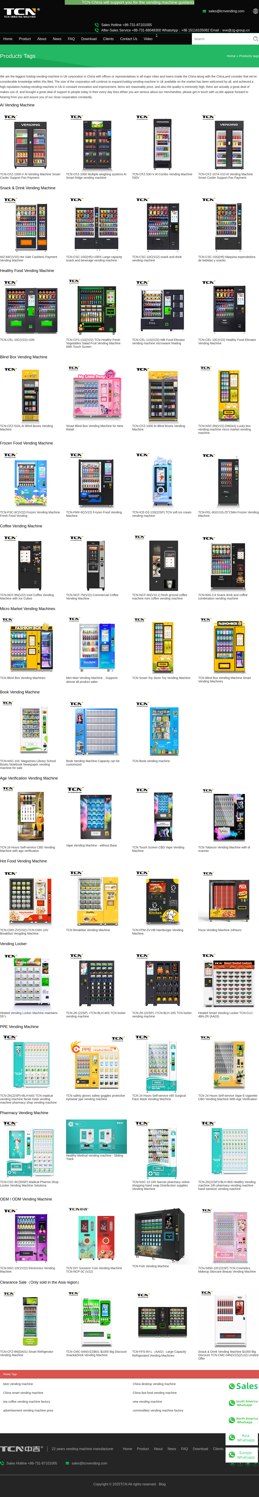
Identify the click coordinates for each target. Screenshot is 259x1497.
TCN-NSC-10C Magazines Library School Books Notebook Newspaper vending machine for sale (28, 764)
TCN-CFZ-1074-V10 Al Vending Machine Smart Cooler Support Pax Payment (225, 175)
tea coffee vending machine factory (26, 1401)
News (57, 39)
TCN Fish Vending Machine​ (150, 1266)
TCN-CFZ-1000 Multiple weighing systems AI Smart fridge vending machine (96, 175)
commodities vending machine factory (158, 1410)
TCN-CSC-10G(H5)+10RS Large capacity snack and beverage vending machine (94, 258)
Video (148, 39)
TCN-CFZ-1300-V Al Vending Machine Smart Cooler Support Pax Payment (30, 175)
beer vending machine (18, 1384)
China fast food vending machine (155, 1393)
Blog (162, 1484)
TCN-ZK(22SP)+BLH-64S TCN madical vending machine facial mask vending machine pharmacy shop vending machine (28, 1099)
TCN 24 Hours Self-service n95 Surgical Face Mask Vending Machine (159, 1097)
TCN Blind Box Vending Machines (22, 678)
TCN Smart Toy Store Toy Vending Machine (161, 678)
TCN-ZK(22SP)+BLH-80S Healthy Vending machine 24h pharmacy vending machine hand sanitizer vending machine (227, 1185)
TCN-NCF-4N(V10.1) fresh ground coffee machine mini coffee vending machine (159, 596)
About (41, 39)
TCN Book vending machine (151, 761)
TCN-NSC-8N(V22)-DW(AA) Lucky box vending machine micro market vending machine (224, 429)
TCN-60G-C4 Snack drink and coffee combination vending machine (223, 596)
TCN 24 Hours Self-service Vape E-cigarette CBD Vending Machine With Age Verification (227, 1097)
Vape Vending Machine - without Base (91, 845)
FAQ (71, 39)
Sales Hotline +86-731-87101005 (126, 25)
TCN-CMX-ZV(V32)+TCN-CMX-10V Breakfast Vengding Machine (24, 931)
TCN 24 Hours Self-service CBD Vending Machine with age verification (27, 849)
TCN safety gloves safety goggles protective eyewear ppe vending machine (95, 1097)
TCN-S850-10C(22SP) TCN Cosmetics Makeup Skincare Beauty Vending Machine (227, 1269)
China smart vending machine (23, 1393)
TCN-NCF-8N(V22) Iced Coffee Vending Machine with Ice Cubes (27, 596)
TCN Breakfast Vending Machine (88, 930)
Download (89, 39)
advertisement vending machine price (28, 1410)
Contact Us (128, 39)
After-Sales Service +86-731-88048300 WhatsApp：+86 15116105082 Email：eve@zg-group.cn (175, 30)
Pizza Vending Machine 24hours (219, 930)
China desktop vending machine (154, 1384)
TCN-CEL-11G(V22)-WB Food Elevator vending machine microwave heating (158, 341)
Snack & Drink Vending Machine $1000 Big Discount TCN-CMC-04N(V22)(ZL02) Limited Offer (228, 1355)
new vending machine (147, 1401)
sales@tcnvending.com (226, 11)
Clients (108, 39)
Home (8, 39)
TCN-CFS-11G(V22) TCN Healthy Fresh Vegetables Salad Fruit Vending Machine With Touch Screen (93, 343)
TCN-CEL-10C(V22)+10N (17, 340)
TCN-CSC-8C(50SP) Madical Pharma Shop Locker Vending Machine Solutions (29, 1183)
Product (25, 39)
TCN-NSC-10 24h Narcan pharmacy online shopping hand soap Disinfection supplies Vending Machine (161, 1185)
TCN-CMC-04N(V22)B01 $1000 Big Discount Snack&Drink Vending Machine (96, 1353)
